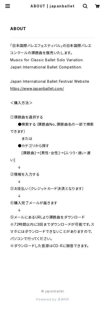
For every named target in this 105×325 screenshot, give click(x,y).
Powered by (52, 299)
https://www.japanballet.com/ (37, 88)
